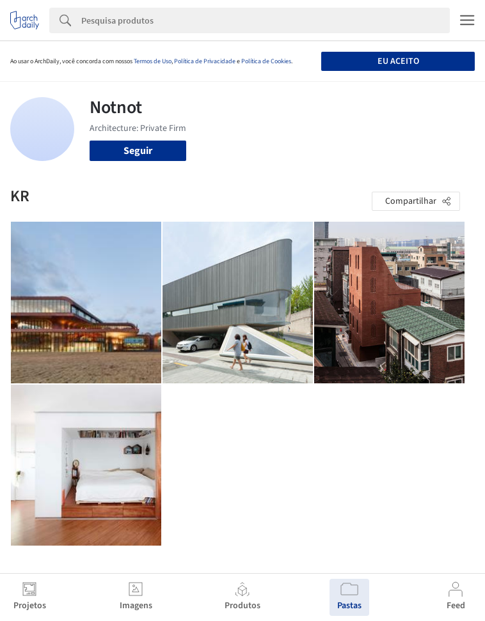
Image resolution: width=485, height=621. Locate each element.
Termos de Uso (152, 61)
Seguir (137, 151)
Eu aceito (398, 61)
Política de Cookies (266, 61)
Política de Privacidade (204, 61)
